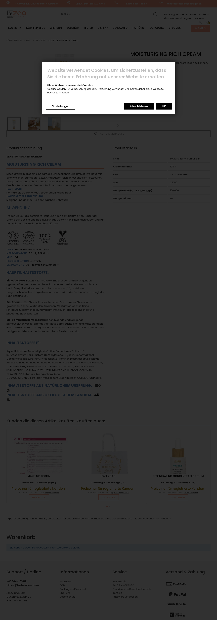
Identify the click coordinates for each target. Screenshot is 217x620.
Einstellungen (60, 106)
